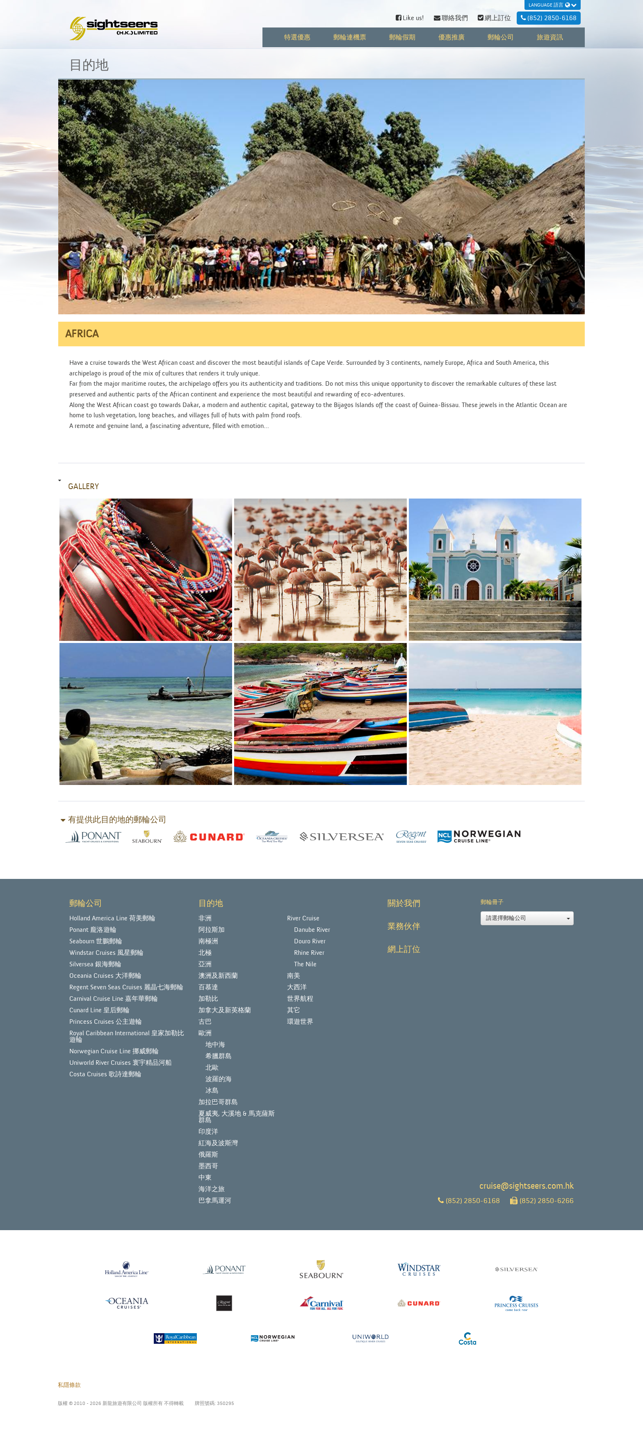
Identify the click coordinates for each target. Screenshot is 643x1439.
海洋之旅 (211, 1189)
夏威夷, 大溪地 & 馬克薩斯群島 (236, 1116)
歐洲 (205, 1033)
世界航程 (300, 998)
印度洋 (208, 1131)
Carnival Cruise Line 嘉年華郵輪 (113, 998)
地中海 (215, 1044)
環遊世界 (300, 1021)
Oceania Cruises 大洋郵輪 (105, 975)
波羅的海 (218, 1079)
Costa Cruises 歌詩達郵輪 (105, 1074)
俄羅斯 (208, 1154)
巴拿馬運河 (214, 1200)
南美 (293, 975)
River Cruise (303, 918)
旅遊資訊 (550, 37)
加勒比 (208, 998)
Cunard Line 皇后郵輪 (99, 1010)
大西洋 (297, 987)
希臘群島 (218, 1056)
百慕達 (208, 987)
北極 (205, 952)
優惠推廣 (451, 37)
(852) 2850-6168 (469, 1200)
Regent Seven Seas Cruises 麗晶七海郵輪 (126, 987)
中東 (205, 1177)
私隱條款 (69, 1385)
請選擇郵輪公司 (528, 918)
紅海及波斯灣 (218, 1143)
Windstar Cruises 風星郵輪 (106, 952)
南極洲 (208, 941)
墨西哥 (208, 1166)
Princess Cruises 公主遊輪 (105, 1021)
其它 (293, 1010)
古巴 (205, 1021)
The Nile (305, 964)
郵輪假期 (402, 37)
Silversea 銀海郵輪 (95, 964)
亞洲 (205, 964)
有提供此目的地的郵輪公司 (117, 820)
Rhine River (309, 952)
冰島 (212, 1090)
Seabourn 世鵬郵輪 (95, 941)
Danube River (312, 930)
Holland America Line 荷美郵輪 (112, 918)
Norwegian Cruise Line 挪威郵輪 (114, 1051)
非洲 (205, 918)
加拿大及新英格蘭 (224, 1010)
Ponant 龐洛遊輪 (92, 930)
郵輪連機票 (349, 37)
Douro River (310, 941)
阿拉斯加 (211, 930)
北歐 (212, 1067)
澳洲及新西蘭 (218, 975)
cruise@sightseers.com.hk (526, 1186)
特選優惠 (297, 37)
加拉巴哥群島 (218, 1102)
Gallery (83, 486)
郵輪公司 (501, 37)
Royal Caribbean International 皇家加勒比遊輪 (126, 1036)
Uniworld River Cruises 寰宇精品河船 (120, 1062)
